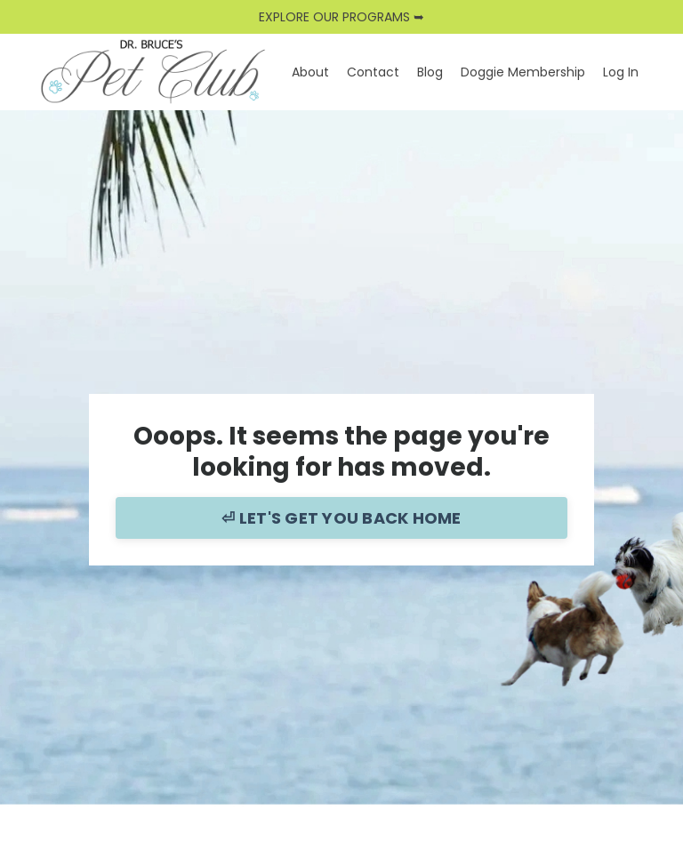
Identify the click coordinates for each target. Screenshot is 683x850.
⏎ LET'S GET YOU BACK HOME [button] (341, 518)
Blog (430, 72)
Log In (621, 72)
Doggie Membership (523, 72)
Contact (373, 72)
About (310, 72)
